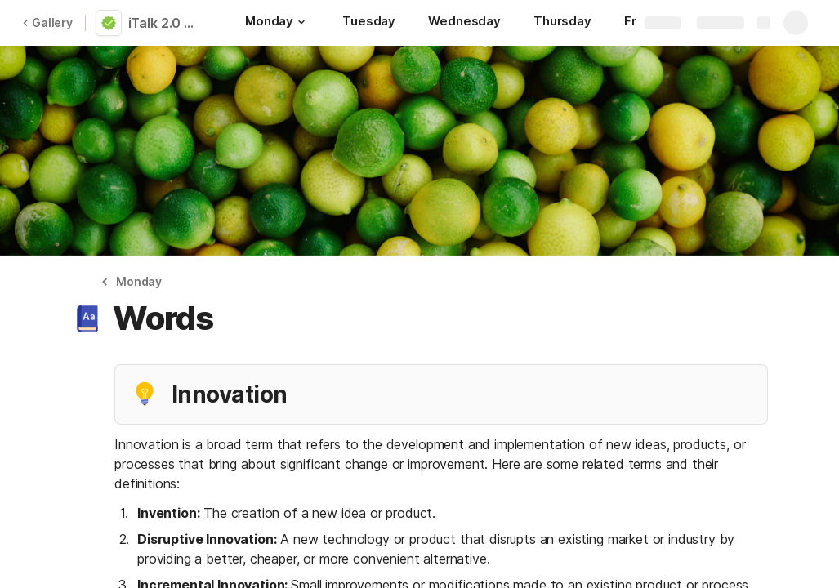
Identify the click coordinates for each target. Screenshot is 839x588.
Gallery (47, 22)
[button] (301, 22)
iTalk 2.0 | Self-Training (165, 23)
